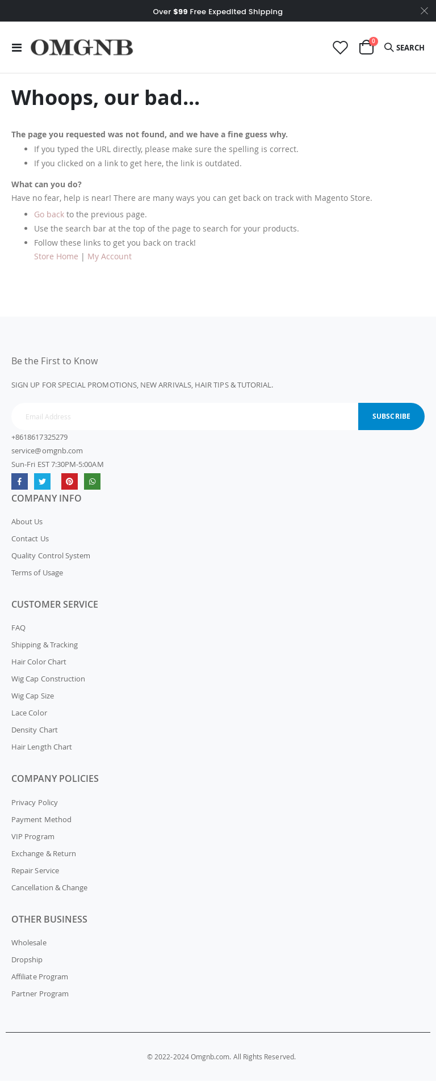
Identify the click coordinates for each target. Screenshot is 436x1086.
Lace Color (29, 718)
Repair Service (35, 875)
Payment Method (41, 824)
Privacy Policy (34, 807)
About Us (27, 526)
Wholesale (29, 947)
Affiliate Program (39, 981)
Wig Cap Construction (48, 684)
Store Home (56, 261)
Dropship (27, 964)
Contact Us (30, 543)
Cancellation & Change (49, 892)
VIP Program (32, 841)
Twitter (42, 486)
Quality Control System (50, 560)
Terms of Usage (37, 578)
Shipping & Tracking (44, 650)
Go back (49, 219)
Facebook (19, 486)
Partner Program (40, 999)
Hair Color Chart (38, 667)
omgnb (69, 486)
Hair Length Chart (41, 752)
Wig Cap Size (32, 701)
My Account (109, 261)
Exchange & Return (43, 858)
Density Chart (34, 735)
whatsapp (92, 486)
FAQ (18, 633)
